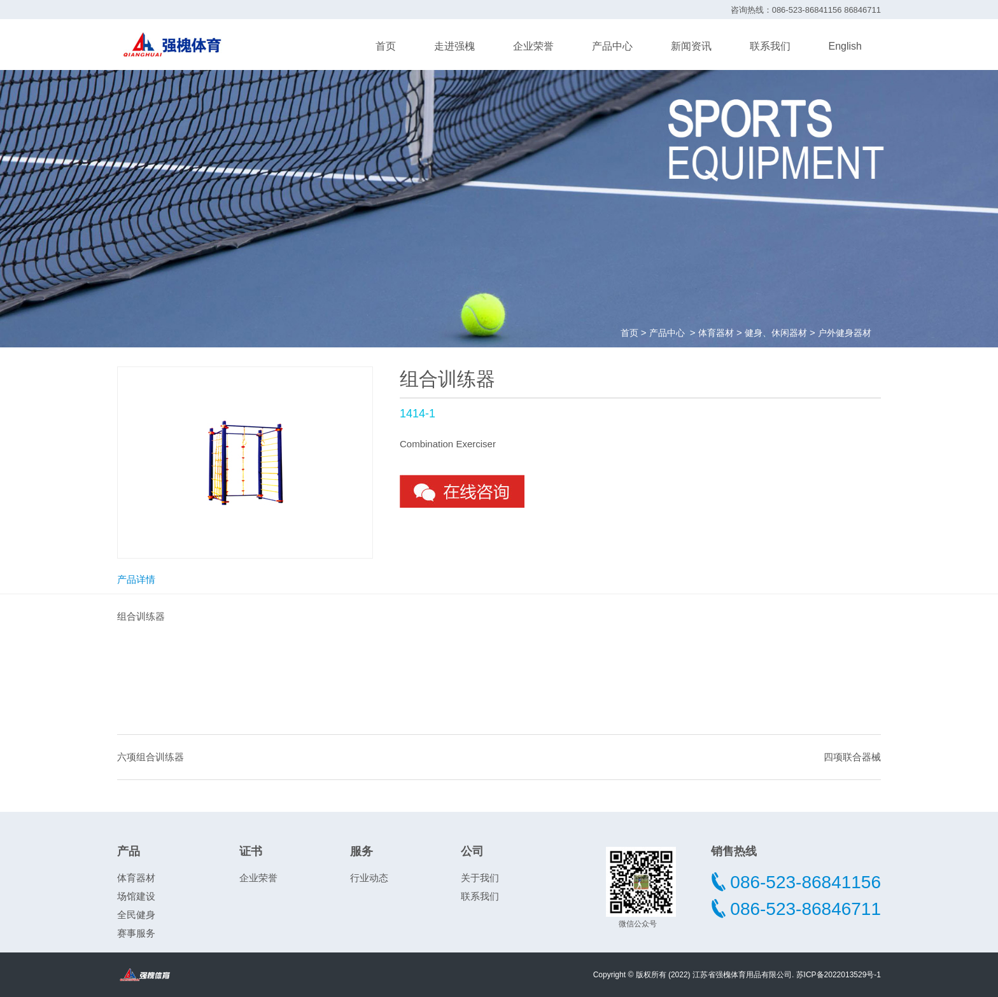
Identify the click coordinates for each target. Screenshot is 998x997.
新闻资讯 (691, 46)
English (845, 46)
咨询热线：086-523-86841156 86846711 (806, 10)
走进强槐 (454, 46)
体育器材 (716, 333)
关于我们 (480, 877)
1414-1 (417, 413)
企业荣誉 (533, 46)
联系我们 (770, 46)
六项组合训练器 (150, 756)
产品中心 (612, 46)
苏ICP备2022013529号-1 (838, 974)
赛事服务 (136, 933)
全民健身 (136, 914)
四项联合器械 (852, 756)
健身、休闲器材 (776, 333)
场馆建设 (136, 896)
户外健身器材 (844, 333)
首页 (386, 46)
